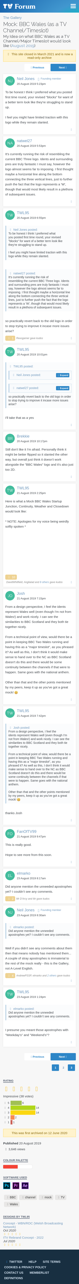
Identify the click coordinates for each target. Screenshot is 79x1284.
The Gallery (12, 18)
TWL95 (23, 213)
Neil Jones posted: (25, 229)
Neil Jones (26, 79)
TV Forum (19, 6)
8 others (44, 582)
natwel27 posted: (24, 273)
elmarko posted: (23, 927)
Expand (64, 375)
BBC (13, 1197)
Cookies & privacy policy (25, 1267)
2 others (51, 975)
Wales (14, 1204)
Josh (21, 593)
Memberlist (39, 1272)
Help (32, 1261)
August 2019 (22, 45)
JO (10, 596)
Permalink (71, 129)
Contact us (13, 1272)
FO (10, 834)
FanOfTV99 (26, 831)
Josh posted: (21, 727)
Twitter (13, 1261)
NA (10, 143)
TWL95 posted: (23, 366)
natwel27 (24, 141)
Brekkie (23, 436)
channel (30, 1197)
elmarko (23, 873)
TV (63, 1197)
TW (10, 215)
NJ (10, 81)
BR (10, 438)
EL (10, 875)
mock (48, 1197)
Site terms (51, 1261)
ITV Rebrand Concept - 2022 (23, 1237)
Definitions (13, 1278)
